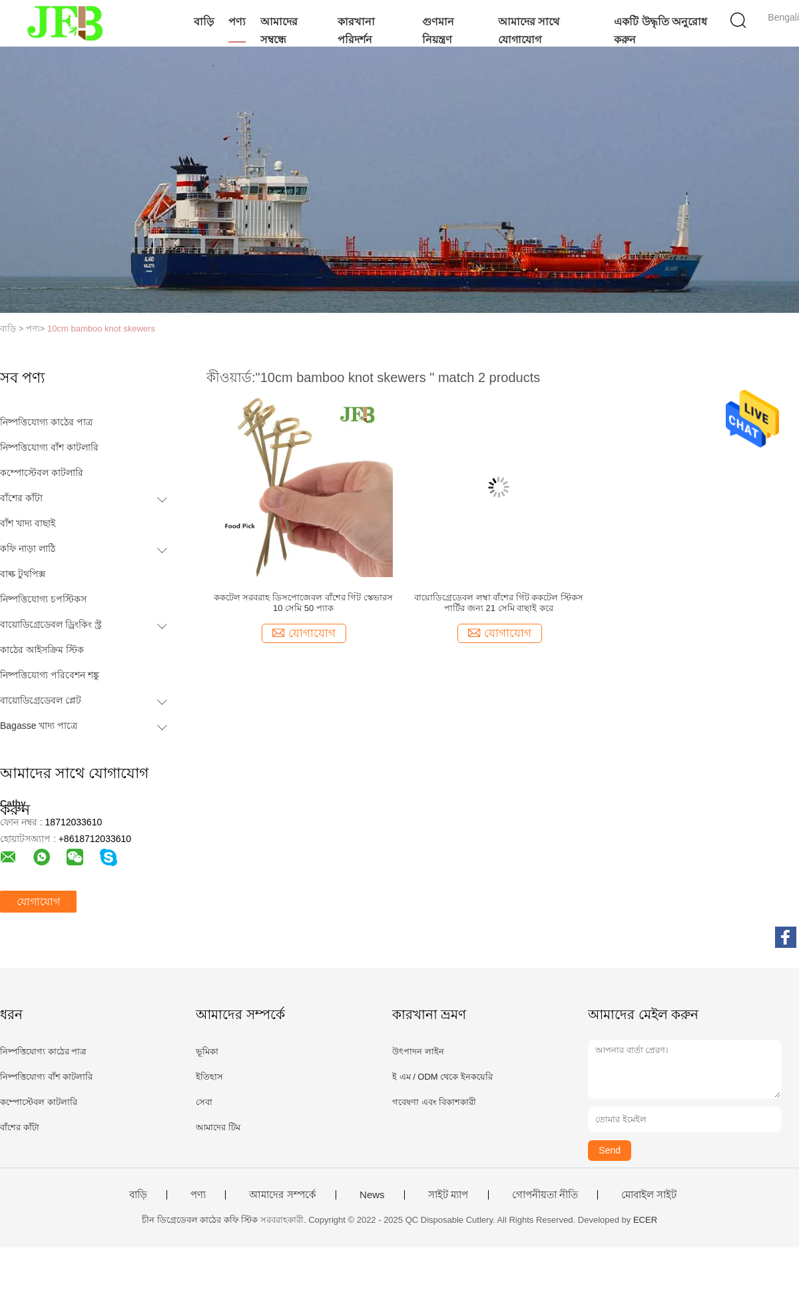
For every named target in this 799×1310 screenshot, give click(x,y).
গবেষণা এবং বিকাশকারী (434, 1102)
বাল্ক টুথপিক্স (22, 573)
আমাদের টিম (218, 1127)
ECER (645, 1220)
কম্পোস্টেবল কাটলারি (41, 472)
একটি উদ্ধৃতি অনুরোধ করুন (660, 30)
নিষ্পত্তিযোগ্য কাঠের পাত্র (46, 422)
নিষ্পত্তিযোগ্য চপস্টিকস (43, 599)
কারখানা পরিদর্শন (356, 30)
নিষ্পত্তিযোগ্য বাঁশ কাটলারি (49, 447)
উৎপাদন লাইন (418, 1051)
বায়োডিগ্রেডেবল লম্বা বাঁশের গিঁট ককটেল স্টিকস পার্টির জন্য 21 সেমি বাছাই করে (498, 602)
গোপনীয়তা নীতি (545, 1195)
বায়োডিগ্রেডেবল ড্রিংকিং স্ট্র (51, 624)
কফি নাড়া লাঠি (27, 548)
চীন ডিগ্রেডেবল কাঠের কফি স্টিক (200, 1220)
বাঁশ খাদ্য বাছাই (27, 523)
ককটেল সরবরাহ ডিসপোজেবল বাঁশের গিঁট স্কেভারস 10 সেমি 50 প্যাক (303, 602)
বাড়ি (204, 21)
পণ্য (237, 21)
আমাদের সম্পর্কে (282, 1195)
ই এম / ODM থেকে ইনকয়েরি (442, 1077)
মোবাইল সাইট (648, 1195)
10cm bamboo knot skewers (101, 328)
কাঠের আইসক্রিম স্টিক (42, 649)
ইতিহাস (209, 1077)
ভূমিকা (207, 1051)
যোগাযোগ (38, 901)
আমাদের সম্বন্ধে (279, 30)
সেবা (204, 1102)
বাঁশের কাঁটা (21, 498)
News (372, 1195)
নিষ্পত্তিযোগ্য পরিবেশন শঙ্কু (49, 675)
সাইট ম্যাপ (448, 1195)
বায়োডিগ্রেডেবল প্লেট (40, 700)
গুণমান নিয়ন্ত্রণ (438, 30)
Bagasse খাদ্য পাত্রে (38, 725)
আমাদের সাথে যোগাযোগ (528, 30)
